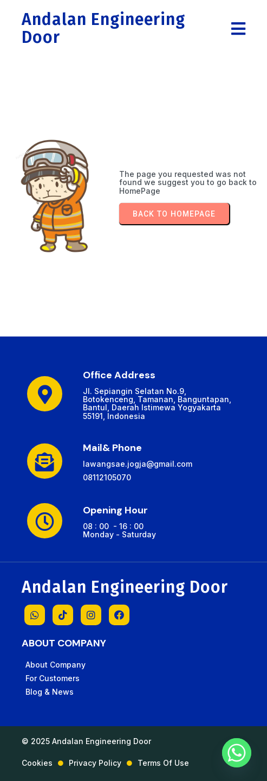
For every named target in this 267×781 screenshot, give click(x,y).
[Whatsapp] (236, 752)
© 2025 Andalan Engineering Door (86, 741)
